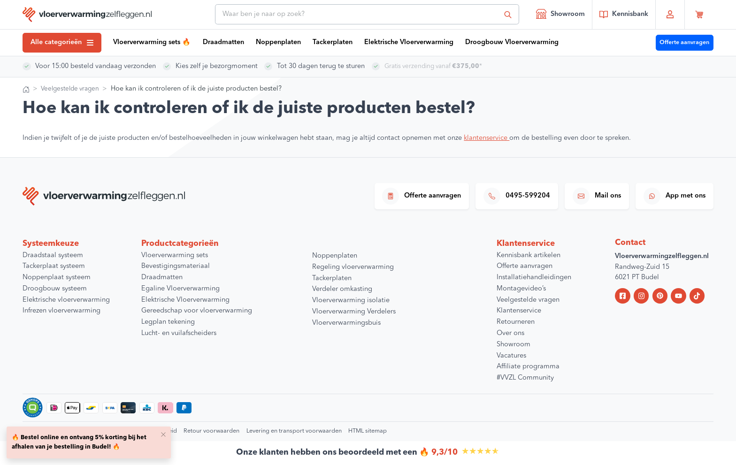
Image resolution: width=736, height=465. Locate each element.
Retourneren (516, 322)
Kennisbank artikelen (528, 255)
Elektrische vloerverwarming (66, 300)
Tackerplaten (333, 42)
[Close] (163, 434)
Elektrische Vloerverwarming (408, 42)
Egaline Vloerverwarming (180, 288)
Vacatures (511, 355)
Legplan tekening (168, 322)
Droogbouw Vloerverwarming (512, 42)
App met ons (674, 196)
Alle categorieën (62, 42)
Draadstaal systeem (53, 255)
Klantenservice (519, 310)
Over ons (510, 333)
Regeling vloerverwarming (353, 267)
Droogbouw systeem (55, 288)
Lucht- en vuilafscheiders (178, 333)
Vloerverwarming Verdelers (354, 311)
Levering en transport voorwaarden (294, 431)
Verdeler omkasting (342, 289)
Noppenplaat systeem (57, 277)
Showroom (560, 13)
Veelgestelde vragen (72, 88)
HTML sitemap (367, 431)
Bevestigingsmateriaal (175, 266)
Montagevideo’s (521, 288)
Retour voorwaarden (211, 431)
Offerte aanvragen (684, 42)
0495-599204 (516, 196)
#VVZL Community (525, 377)
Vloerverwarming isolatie (351, 300)
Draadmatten (223, 42)
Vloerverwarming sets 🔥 (152, 42)
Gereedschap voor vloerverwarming (196, 310)
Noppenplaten (278, 42)
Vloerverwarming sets (174, 255)
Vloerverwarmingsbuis (346, 323)
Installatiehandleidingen (534, 277)
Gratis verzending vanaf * (436, 66)
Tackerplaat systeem (54, 266)
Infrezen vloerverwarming (61, 310)
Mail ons (597, 196)
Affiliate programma (528, 366)
